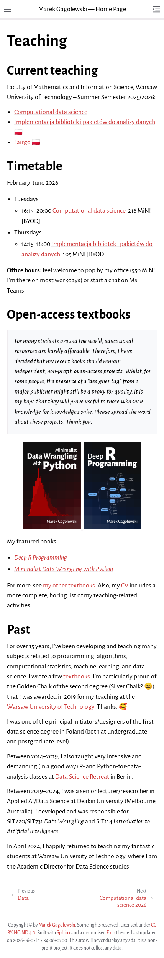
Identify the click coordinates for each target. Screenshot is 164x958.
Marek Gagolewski (57, 925)
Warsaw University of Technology (50, 706)
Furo (111, 932)
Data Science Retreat (82, 776)
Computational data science (50, 112)
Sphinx (64, 932)
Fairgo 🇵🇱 (27, 142)
